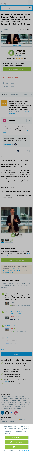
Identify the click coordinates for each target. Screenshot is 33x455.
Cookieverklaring (25, 450)
